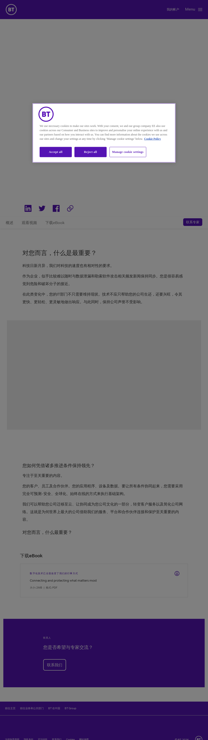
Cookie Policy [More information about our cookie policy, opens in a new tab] (152, 139)
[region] (104, 133)
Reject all (90, 152)
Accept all (55, 152)
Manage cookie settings (128, 152)
